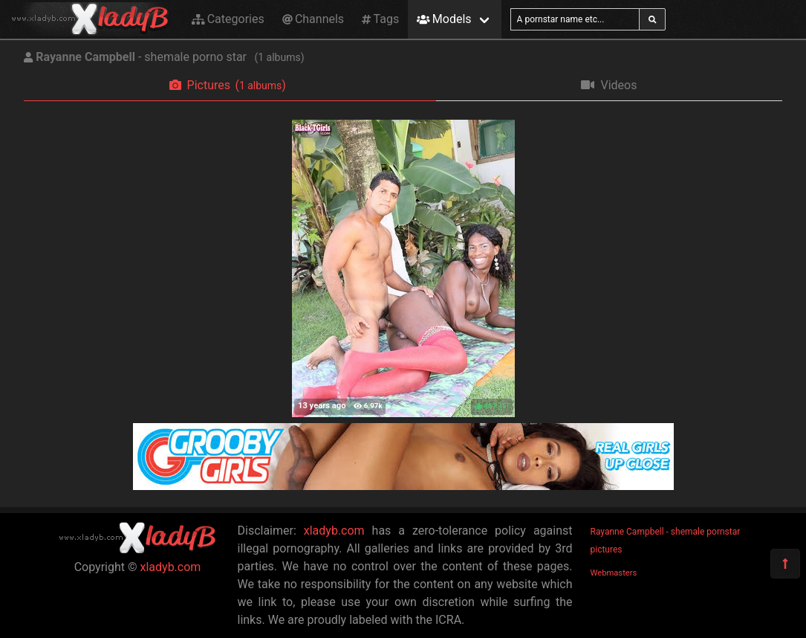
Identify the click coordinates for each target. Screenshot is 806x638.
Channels (313, 19)
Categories (228, 19)
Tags (380, 19)
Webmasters (614, 573)
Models (444, 19)
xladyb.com (170, 567)
